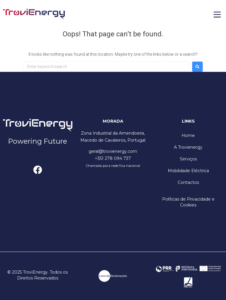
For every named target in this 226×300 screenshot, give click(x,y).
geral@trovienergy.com (113, 151)
